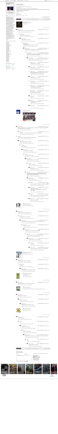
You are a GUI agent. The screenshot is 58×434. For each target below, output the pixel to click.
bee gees (10, 17)
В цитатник (48, 27)
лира (6, 29)
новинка (7, 31)
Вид (46, 0)
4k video (7, 16)
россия (11, 35)
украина (13, 36)
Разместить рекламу (52, 376)
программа (10, 34)
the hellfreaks (10, 21)
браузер (7, 24)
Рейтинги (19, 0)
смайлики (23, 355)
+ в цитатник (24, 5)
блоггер (11, 23)
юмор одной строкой (8, 54)
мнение (7, 30)
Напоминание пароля (26, 354)
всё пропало (13, 24)
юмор (9, 38)
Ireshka (24, 308)
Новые (49, 19)
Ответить (44, 27)
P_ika (21, 299)
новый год (10, 31)
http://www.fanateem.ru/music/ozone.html (35, 92)
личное (8, 29)
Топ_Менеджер (20, 29)
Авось (22, 0)
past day (10, 20)
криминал (12, 28)
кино (7, 28)
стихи (10, 36)
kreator (12, 19)
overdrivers (8, 20)
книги (10, 28)
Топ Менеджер (6, 3)
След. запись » (36, 19)
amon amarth (7, 17)
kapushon (8, 19)
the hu (12, 21)
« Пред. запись (28, 19)
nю (6, 20)
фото (7, 37)
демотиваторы (11, 25)
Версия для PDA (52, 375)
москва (9, 30)
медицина (11, 29)
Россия (7, 47)
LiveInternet (7, 0)
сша (11, 36)
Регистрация (12, 0)
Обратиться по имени (30, 36)
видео (10, 24)
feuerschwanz (7, 18)
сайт (13, 35)
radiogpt (11, 20)
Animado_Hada (25, 273)
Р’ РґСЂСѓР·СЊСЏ (11, 12)
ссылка (48, 29)
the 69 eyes (7, 21)
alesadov (20, 136)
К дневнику (32, 19)
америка (12, 22)
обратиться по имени (28, 110)
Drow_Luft (32, 100)
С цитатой (46, 27)
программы (7, 45)
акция (10, 22)
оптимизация (11, 32)
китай (8, 28)
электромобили (12, 37)
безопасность (8, 23)
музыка (12, 30)
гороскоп (7, 60)
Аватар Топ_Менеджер (10, 8)
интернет (9, 27)
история (12, 27)
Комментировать (18, 19)
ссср (8, 36)
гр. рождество (7, 25)
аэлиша (24, 110)
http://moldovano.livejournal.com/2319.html (35, 87)
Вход (15, 0)
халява (9, 37)
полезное (7, 34)
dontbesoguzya (22, 264)
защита (11, 26)
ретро (9, 35)
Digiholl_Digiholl (22, 34)
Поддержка (45, 0)
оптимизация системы (9, 33)
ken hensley (10, 19)
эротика (7, 38)
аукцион (7, 61)
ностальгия (8, 32)
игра (12, 26)
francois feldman (10, 18)
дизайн (8, 26)
